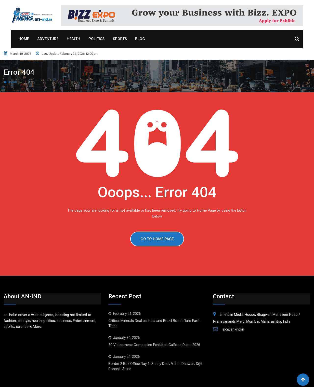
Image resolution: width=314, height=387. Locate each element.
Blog (140, 39)
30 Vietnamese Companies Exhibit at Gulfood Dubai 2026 (154, 345)
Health (73, 39)
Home (23, 39)
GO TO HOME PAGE (157, 239)
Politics (97, 39)
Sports (120, 39)
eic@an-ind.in (233, 329)
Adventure (47, 39)
